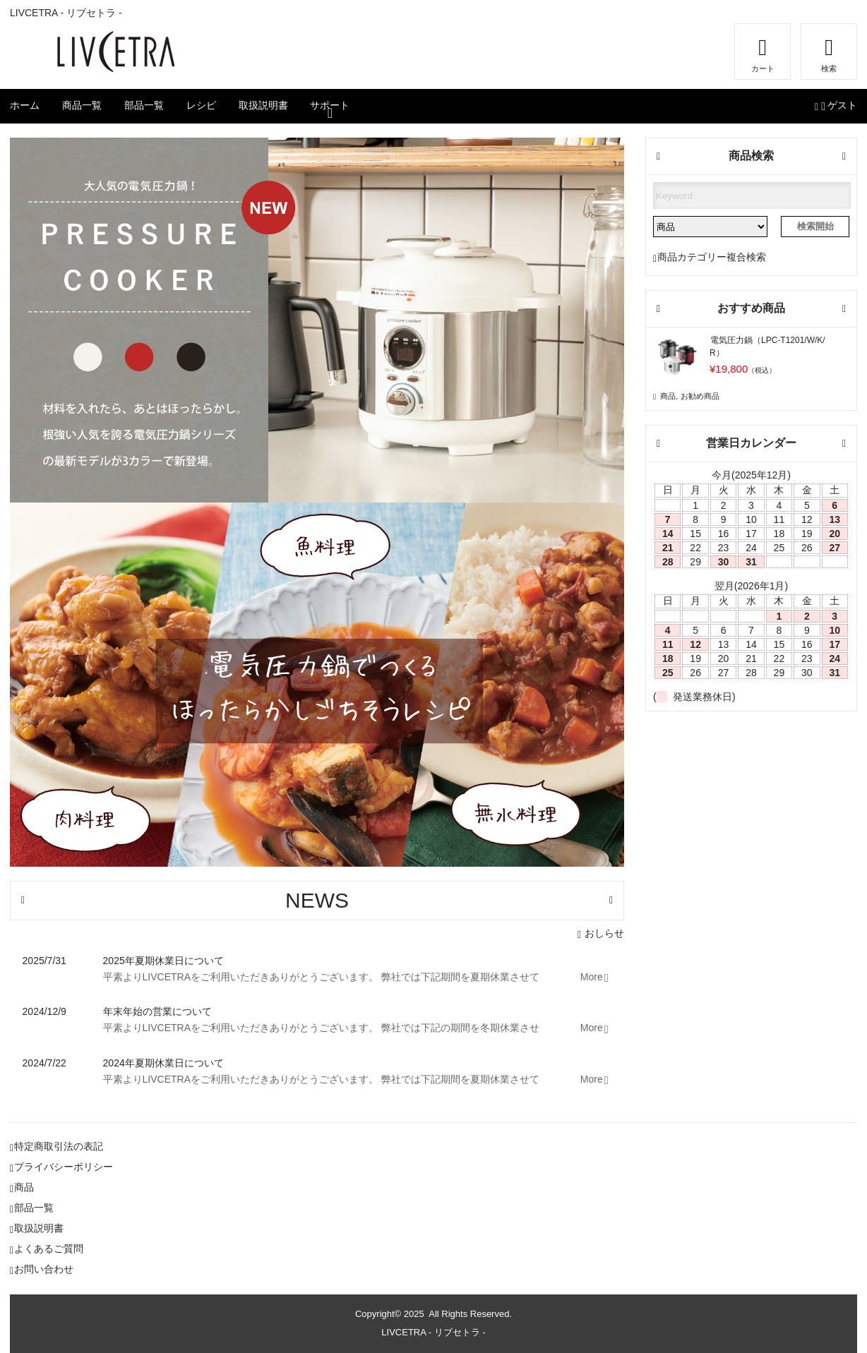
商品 (668, 396)
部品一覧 (144, 105)
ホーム (25, 105)
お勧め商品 (700, 396)
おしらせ (604, 933)
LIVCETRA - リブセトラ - (433, 1332)
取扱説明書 (263, 105)
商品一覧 (82, 105)
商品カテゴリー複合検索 (711, 257)
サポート (329, 105)
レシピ (201, 105)
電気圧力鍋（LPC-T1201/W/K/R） (767, 346)
